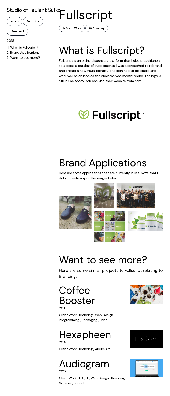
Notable (65, 383)
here (138, 81)
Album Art (103, 349)
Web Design (104, 315)
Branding (96, 28)
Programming (69, 320)
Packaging (89, 320)
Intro (14, 21)
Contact (17, 31)
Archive (33, 21)
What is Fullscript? (24, 47)
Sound (79, 383)
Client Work (72, 28)
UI (87, 378)
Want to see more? (25, 57)
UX (81, 378)
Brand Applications (25, 52)
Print (103, 320)
